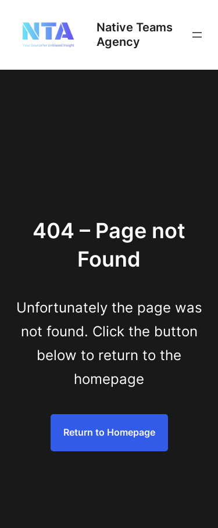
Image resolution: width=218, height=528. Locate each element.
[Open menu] (197, 35)
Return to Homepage (109, 432)
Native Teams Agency (135, 34)
